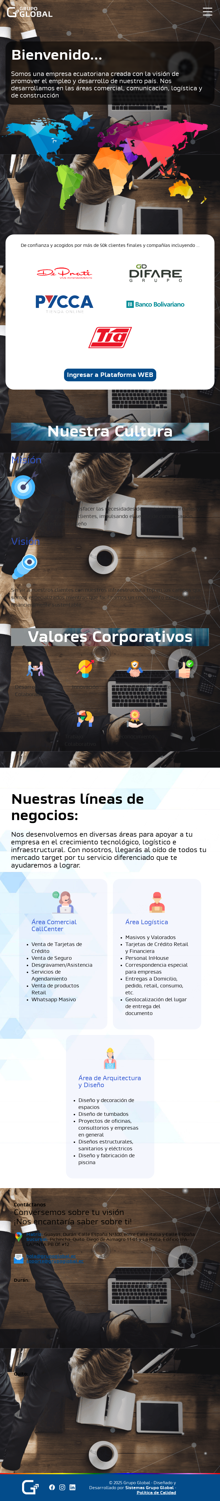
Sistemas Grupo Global (149, 1487)
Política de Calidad (156, 1492)
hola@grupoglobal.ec (51, 1256)
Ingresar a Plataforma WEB (110, 375)
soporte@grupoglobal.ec (55, 1261)
